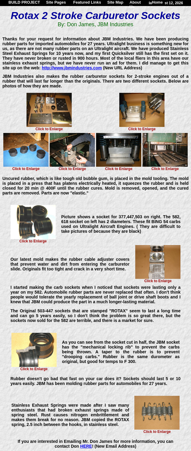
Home (157, 2)
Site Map (115, 2)
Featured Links (87, 2)
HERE (86, 446)
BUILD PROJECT (24, 2)
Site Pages (56, 2)
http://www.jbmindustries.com (72, 67)
